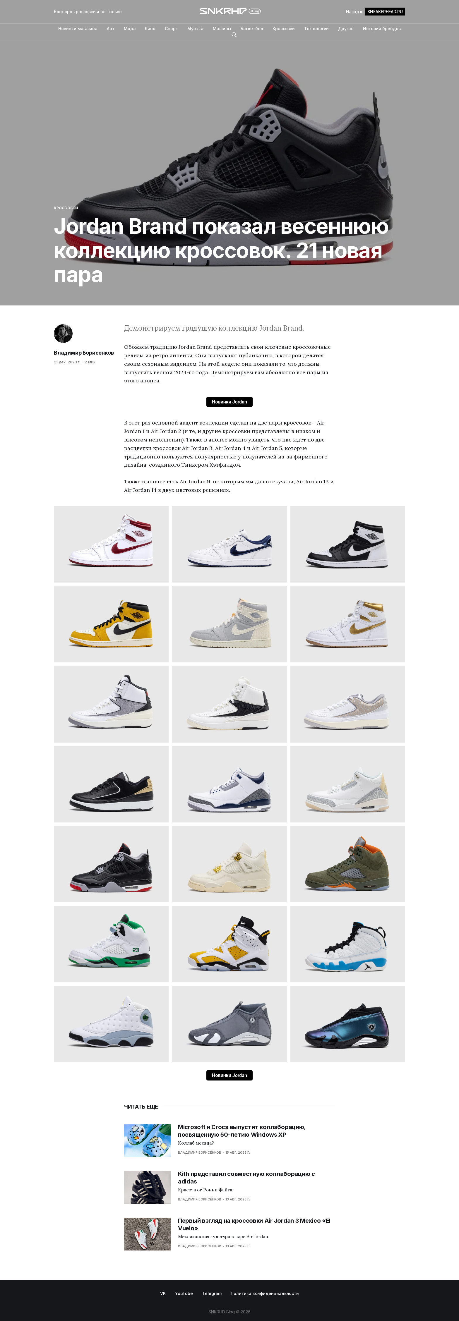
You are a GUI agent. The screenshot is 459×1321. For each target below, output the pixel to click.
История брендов (382, 28)
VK (163, 1293)
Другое (346, 28)
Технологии (316, 28)
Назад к (375, 11)
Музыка (195, 28)
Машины (222, 28)
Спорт (171, 28)
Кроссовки (284, 28)
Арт (110, 28)
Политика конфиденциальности (265, 1293)
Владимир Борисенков (84, 353)
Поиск (234, 35)
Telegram (211, 1293)
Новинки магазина (77, 28)
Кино (150, 28)
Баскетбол (252, 28)
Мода (130, 28)
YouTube (184, 1293)
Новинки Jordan (229, 402)
